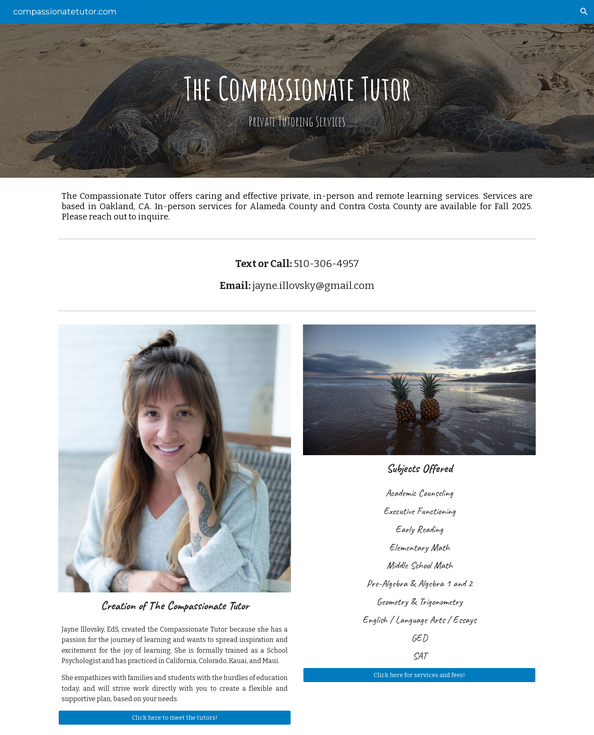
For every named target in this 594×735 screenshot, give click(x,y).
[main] (296, 100)
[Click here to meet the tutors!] (174, 717)
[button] (584, 11)
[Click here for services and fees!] (419, 675)
